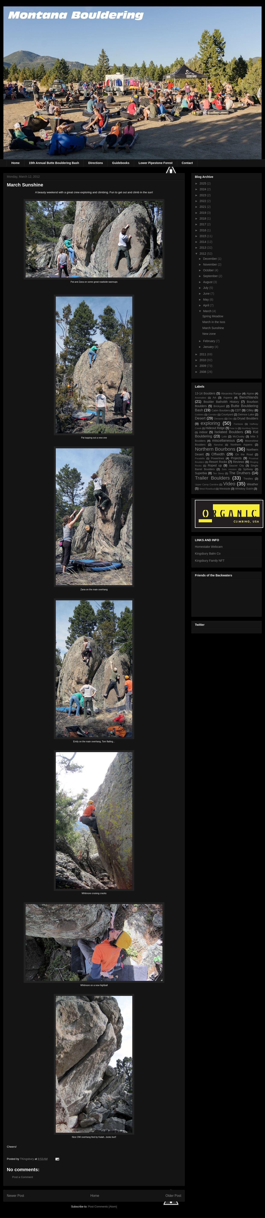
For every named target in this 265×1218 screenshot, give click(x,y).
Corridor (212, 414)
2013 (203, 247)
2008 (203, 372)
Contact (187, 163)
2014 (203, 242)
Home (15, 163)
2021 (203, 206)
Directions (95, 163)
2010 (203, 360)
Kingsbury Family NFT (209, 560)
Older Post (173, 1195)
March (207, 311)
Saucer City (236, 465)
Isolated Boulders (229, 432)
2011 (203, 354)
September (210, 276)
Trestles (248, 478)
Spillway (248, 469)
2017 (203, 224)
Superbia (201, 473)
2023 (203, 195)
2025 (203, 183)
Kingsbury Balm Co (208, 553)
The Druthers (239, 473)
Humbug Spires (250, 428)
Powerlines (217, 458)
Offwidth (217, 454)
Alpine (250, 393)
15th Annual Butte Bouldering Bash (54, 163)
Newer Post (15, 1195)
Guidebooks (121, 163)
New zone (209, 333)
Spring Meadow (212, 316)
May (206, 299)
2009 (203, 366)
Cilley (250, 410)
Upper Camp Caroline (206, 484)
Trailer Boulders (212, 478)
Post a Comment (22, 1177)
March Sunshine (213, 328)
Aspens (227, 397)
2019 (203, 212)
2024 (203, 189)
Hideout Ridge (215, 428)
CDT (238, 410)
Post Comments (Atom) (102, 1206)
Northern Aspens (241, 444)
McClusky (238, 436)
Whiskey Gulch (244, 488)
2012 (203, 253)
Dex (230, 418)
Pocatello (200, 458)
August (208, 282)
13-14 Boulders (205, 393)
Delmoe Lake (246, 414)
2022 (203, 201)
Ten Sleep (218, 473)
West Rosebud (207, 488)
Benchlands (248, 397)
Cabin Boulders (221, 410)
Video (229, 483)
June (206, 293)
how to (233, 428)
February (209, 341)
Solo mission (229, 469)
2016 (203, 230)
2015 (203, 236)
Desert (200, 418)
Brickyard (219, 406)
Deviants (219, 418)
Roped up (215, 465)
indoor (203, 432)
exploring (210, 423)
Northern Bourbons (215, 449)
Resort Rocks (218, 462)
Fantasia (238, 424)
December (210, 258)
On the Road (244, 454)
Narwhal (218, 444)
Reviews (238, 462)
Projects (236, 458)
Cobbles (199, 414)
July (206, 287)
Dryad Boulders (247, 418)
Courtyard (227, 414)
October (209, 270)
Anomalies (200, 397)
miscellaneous (223, 440)
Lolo (224, 436)
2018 (203, 218)
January (209, 346)
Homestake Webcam (209, 546)
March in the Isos (213, 322)
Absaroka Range (231, 393)
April (206, 305)
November (210, 264)
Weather (252, 484)
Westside (224, 488)
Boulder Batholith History (221, 401)
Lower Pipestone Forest (155, 163)
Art (214, 397)
